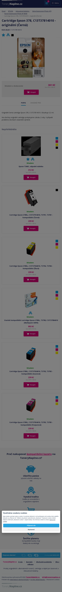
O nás (20, 562)
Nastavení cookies (53, 580)
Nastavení (31, 529)
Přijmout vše (31, 525)
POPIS (23, 103)
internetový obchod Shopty (19, 580)
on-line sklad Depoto (37, 580)
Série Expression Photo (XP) (41, 11)
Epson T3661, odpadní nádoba (31, 166)
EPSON (10, 11)
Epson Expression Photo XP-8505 (15, 14)
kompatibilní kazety (39, 454)
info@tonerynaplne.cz (51, 577)
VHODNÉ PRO (35, 103)
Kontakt (29, 562)
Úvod (3, 11)
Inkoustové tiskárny (22, 11)
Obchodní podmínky (44, 562)
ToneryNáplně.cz (33, 577)
